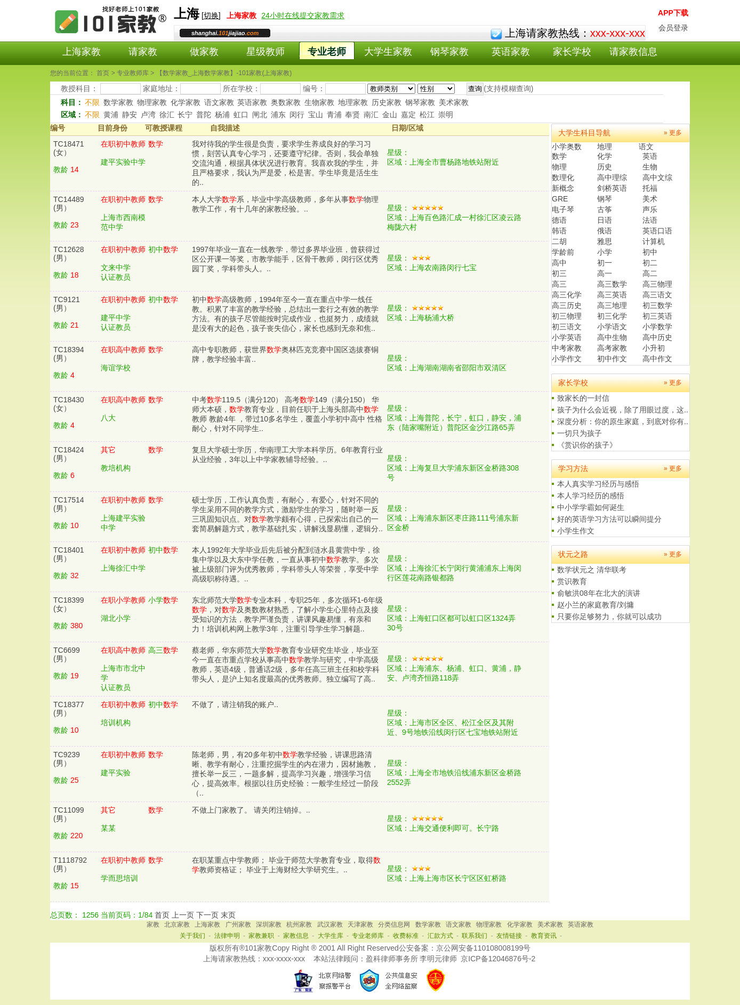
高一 (604, 273)
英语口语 (657, 230)
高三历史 (567, 305)
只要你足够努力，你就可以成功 (609, 616)
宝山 (315, 114)
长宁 (185, 114)
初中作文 (612, 358)
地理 (604, 146)
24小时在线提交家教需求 (302, 15)
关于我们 (192, 935)
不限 (92, 102)
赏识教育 (572, 581)
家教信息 (296, 935)
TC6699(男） (66, 654)
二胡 (559, 241)
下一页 (207, 915)
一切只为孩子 (579, 433)
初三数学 (657, 305)
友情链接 (509, 935)
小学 (604, 252)
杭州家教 (299, 924)
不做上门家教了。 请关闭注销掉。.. (251, 810)
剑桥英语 (612, 188)
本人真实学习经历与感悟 (598, 484)
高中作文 (657, 358)
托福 (649, 188)
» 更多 (673, 132)
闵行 (296, 114)
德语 (559, 220)
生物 (649, 167)
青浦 (334, 114)
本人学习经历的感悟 (590, 495)
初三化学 (612, 316)
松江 (427, 114)
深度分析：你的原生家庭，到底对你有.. (622, 421)
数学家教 (118, 102)
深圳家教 (268, 924)
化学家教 (185, 102)
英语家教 (511, 51)
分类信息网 (394, 924)
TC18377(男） (68, 708)
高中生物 (612, 337)
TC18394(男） (68, 353)
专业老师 (327, 51)
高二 (649, 273)
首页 (162, 915)
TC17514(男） (68, 504)
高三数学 (612, 284)
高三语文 (657, 294)
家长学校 (572, 51)
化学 (604, 156)
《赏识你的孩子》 (587, 445)
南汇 (371, 114)
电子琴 (563, 209)
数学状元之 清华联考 (591, 569)
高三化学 (567, 294)
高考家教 (612, 348)
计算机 (653, 241)
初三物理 (567, 316)
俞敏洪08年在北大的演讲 (598, 593)
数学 (559, 156)
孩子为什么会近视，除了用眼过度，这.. (622, 410)
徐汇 (166, 114)
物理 (559, 167)
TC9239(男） (66, 758)
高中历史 (657, 337)
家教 (153, 924)
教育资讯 (544, 935)
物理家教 (152, 102)
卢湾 (148, 114)
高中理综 (612, 177)
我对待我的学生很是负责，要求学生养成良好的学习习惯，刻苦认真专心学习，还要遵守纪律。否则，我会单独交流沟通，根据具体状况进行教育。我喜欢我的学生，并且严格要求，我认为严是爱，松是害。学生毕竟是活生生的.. (285, 163)
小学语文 (612, 326)
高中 (559, 262)
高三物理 (657, 284)
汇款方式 (440, 935)
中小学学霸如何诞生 (590, 507)
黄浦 (110, 114)
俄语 (604, 230)
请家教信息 (633, 51)
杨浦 (222, 114)
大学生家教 (388, 51)
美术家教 (454, 102)
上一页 (183, 915)
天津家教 (360, 924)
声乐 (649, 209)
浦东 (278, 114)
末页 (228, 915)
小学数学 (657, 326)
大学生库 (330, 935)
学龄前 (563, 252)
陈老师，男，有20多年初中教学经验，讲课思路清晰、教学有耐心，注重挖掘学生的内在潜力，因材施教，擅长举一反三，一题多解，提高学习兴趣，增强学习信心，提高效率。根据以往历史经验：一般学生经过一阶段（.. (285, 773)
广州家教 (238, 924)
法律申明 (227, 935)
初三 (559, 273)
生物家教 (319, 102)
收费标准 (406, 935)
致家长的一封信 (583, 398)
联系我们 (474, 935)
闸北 (259, 114)
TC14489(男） (68, 203)
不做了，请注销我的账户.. (235, 704)
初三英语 (657, 316)
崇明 (445, 114)
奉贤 (352, 114)
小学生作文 (575, 530)
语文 (646, 146)
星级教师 (265, 51)
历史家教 (386, 102)
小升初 (653, 348)
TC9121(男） (66, 303)
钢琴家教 (449, 51)
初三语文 (567, 326)
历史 (604, 167)
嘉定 (408, 114)
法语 (649, 220)
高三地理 (612, 305)
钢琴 (604, 198)
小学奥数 (567, 146)
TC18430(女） (68, 403)
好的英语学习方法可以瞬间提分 (609, 519)
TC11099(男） (68, 814)
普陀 (203, 114)
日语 (604, 220)
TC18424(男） (68, 454)
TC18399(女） (68, 604)
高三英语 (612, 294)
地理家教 (353, 102)
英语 (649, 156)
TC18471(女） (68, 148)
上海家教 (81, 51)
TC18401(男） (68, 554)
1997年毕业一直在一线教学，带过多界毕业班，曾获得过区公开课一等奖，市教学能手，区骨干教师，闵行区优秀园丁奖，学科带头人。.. (286, 259)
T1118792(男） (70, 864)
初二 (649, 262)
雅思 (604, 241)
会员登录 (673, 27)
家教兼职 (261, 935)
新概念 (563, 188)
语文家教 (219, 102)
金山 (389, 114)
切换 (211, 15)
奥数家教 (286, 102)
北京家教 (177, 924)
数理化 (563, 177)
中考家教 (567, 348)
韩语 (559, 230)
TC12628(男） (68, 253)
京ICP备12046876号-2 (498, 958)
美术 (649, 198)
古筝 (604, 209)
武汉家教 (330, 924)
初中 (649, 252)
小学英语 (567, 337)
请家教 (142, 51)
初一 (604, 262)
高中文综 (657, 177)
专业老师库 (368, 935)
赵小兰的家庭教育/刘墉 (595, 605)
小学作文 (567, 358)
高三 (559, 284)
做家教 (204, 51)
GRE (560, 198)
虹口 (241, 114)
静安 (129, 114)
